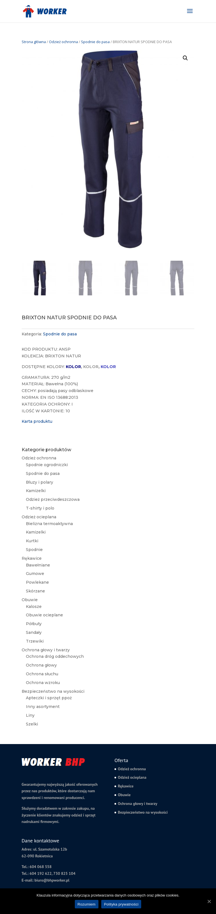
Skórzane (35, 591)
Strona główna (34, 41)
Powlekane (37, 582)
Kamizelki (36, 490)
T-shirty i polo (40, 508)
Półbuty (34, 623)
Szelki (32, 724)
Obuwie (30, 599)
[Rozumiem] (209, 901)
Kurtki (32, 540)
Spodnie (34, 549)
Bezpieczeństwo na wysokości (53, 691)
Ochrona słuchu (42, 673)
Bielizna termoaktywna (49, 523)
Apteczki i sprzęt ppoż (49, 697)
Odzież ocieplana (39, 516)
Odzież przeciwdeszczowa (53, 499)
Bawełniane (38, 565)
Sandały (34, 632)
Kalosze (34, 606)
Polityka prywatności (121, 904)
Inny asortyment (43, 706)
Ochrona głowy (41, 665)
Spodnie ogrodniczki (47, 464)
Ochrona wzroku (43, 682)
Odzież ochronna (63, 41)
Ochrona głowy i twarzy (46, 649)
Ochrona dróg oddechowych (55, 656)
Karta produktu (37, 421)
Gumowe (35, 573)
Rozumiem (87, 904)
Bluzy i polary (39, 482)
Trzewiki (35, 641)
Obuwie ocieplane (44, 615)
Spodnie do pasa (95, 41)
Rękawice (32, 558)
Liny (30, 715)
